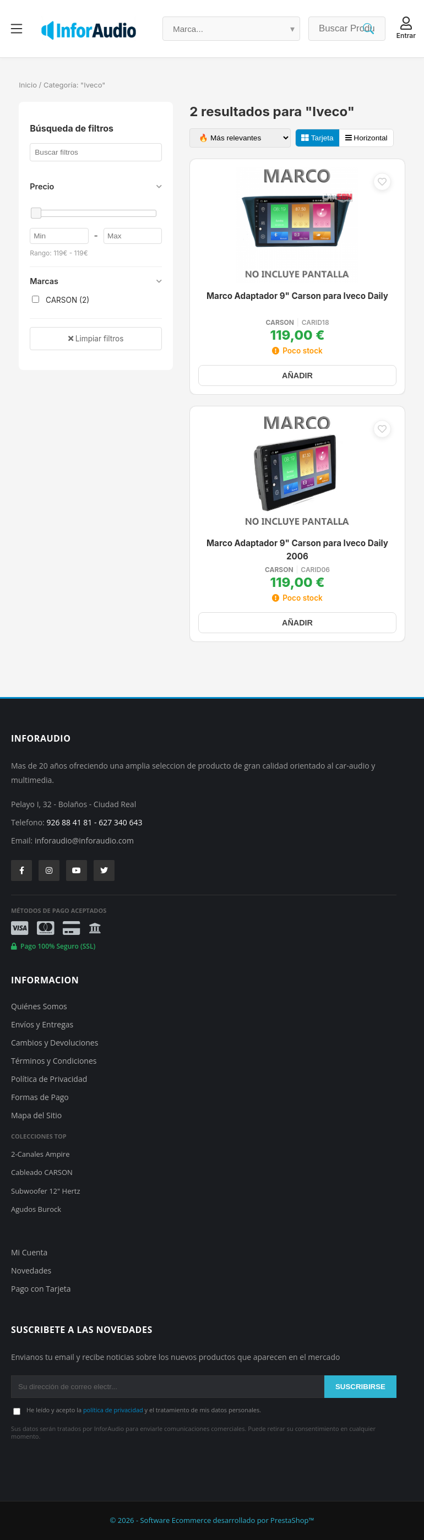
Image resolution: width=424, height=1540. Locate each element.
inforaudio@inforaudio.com (84, 840)
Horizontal (366, 138)
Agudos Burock (36, 1209)
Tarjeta (317, 138)
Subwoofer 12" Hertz (45, 1191)
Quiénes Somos (39, 1006)
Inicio (28, 84)
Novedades (31, 1270)
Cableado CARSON (42, 1172)
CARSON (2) (60, 300)
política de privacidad (113, 1410)
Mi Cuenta (29, 1252)
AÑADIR (297, 375)
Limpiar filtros (95, 338)
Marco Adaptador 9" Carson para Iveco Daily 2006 (297, 550)
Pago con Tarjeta (41, 1288)
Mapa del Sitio (36, 1115)
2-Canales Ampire (40, 1154)
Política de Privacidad (49, 1079)
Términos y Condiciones (53, 1060)
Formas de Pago (40, 1097)
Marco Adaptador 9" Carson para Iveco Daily (297, 296)
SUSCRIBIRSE (360, 1387)
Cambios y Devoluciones (54, 1042)
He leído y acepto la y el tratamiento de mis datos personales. (143, 1410)
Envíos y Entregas (42, 1024)
